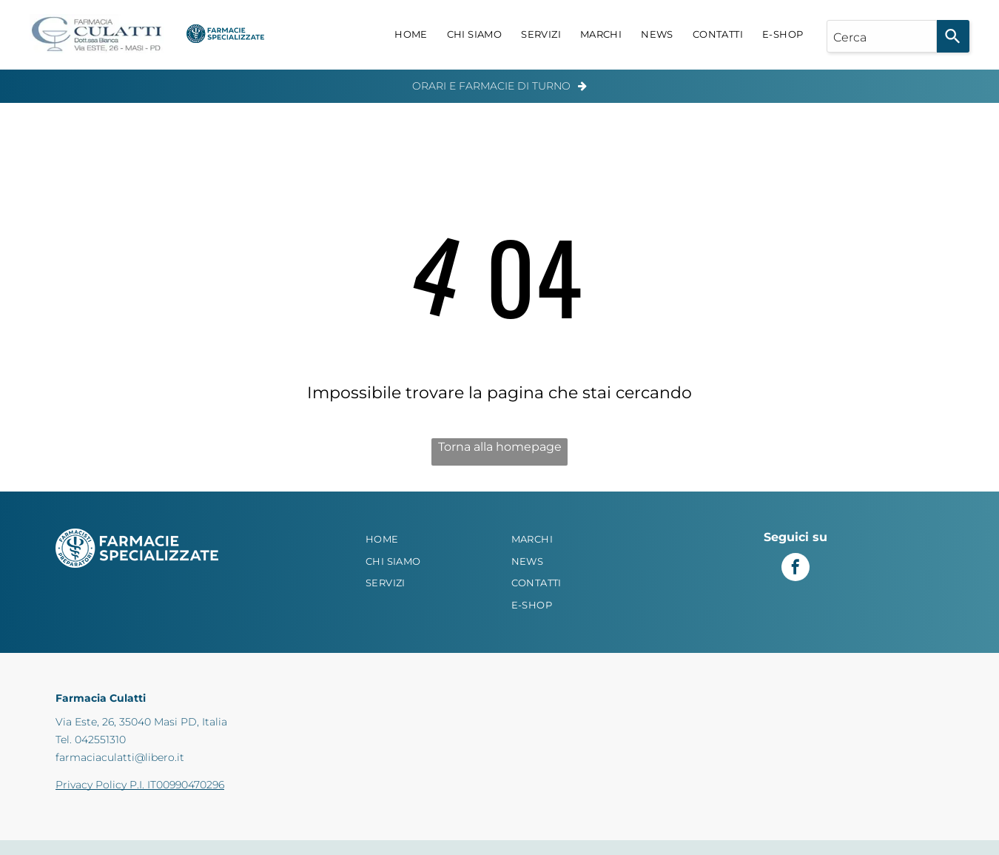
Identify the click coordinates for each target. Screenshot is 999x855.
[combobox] (882, 36)
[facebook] (795, 569)
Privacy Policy (91, 784)
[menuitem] (411, 35)
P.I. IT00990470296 (177, 784)
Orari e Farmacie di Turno (491, 86)
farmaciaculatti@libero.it (120, 757)
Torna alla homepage (500, 447)
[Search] (953, 36)
